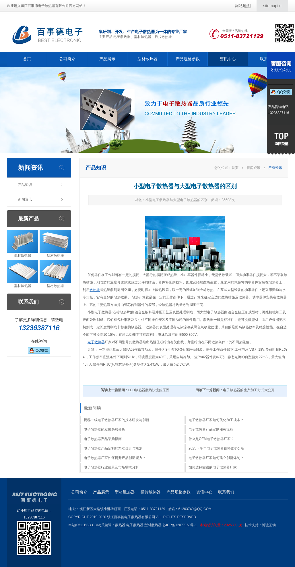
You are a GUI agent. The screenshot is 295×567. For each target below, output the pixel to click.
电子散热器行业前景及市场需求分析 (111, 467)
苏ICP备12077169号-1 (204, 525)
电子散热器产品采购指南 (103, 439)
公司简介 (67, 59)
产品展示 (107, 59)
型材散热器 (147, 59)
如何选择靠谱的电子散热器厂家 (213, 467)
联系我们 (226, 492)
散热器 (95, 290)
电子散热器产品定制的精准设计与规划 (113, 448)
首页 (27, 59)
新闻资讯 (25, 199)
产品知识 (25, 185)
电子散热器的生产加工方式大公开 (235, 390)
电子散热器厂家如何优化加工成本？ (216, 420)
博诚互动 (269, 525)
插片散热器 (151, 492)
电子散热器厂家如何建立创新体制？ (216, 458)
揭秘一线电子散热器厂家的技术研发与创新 (116, 420)
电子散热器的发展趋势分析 (104, 429)
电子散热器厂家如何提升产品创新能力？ (115, 458)
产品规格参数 (188, 59)
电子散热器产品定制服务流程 (211, 429)
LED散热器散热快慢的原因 (135, 390)
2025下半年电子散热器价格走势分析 (216, 448)
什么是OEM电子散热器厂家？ (211, 439)
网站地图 (243, 5)
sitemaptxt (272, 5)
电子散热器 (96, 342)
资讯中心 (228, 59)
